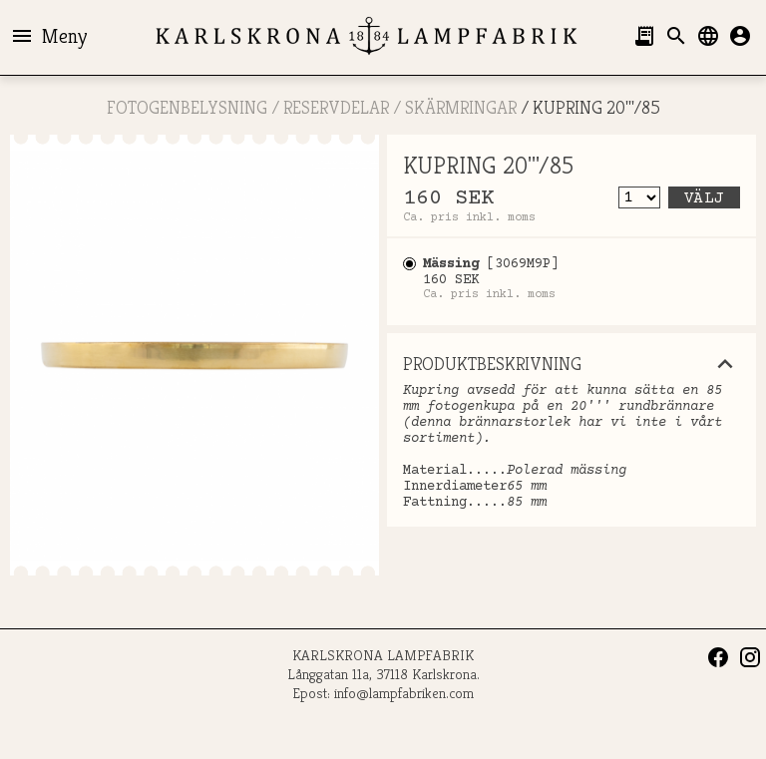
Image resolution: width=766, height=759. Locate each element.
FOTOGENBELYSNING (187, 107)
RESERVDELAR (336, 107)
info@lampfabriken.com (404, 692)
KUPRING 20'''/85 (596, 107)
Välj (704, 198)
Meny (48, 36)
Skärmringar (461, 107)
